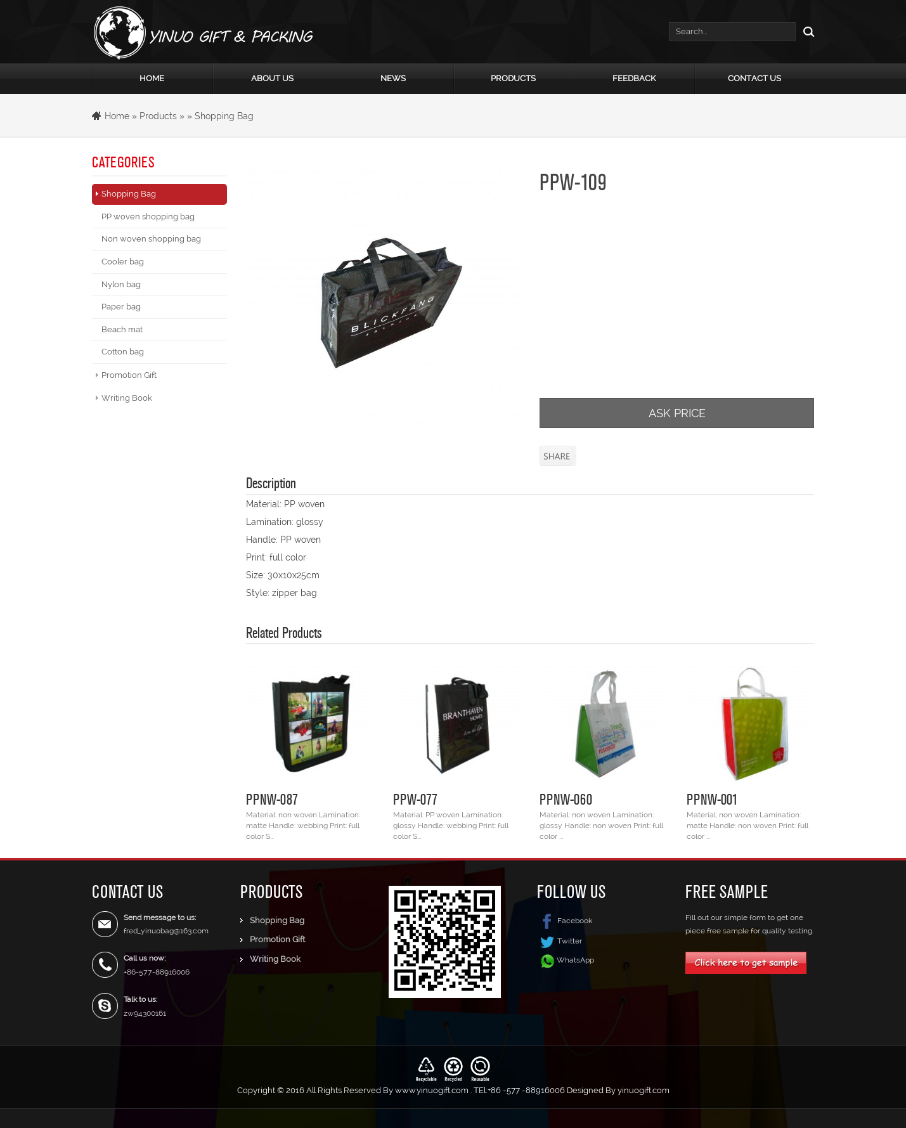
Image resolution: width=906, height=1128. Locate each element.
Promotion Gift (129, 375)
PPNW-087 (272, 798)
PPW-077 (415, 798)
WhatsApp (575, 959)
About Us (272, 78)
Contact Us (754, 78)
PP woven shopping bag (148, 216)
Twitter (559, 941)
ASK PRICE (677, 413)
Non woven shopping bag (151, 238)
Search (805, 31)
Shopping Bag (224, 116)
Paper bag (121, 306)
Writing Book (126, 398)
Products (513, 78)
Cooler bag (122, 261)
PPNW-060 (566, 798)
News (393, 78)
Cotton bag (122, 351)
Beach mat (122, 329)
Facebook (564, 920)
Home (151, 78)
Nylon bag (121, 284)
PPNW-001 (712, 798)
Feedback (634, 78)
